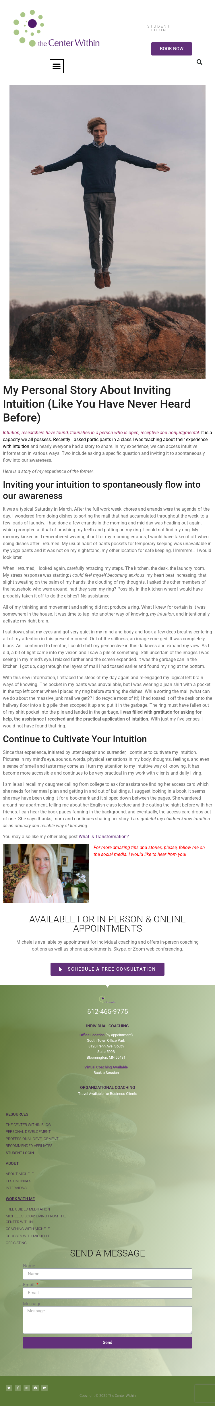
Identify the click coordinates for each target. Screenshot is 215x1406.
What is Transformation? (104, 836)
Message (32, 1304)
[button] (57, 66)
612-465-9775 (107, 1012)
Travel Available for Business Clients (107, 1093)
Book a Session (106, 1072)
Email (29, 1285)
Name (29, 1266)
